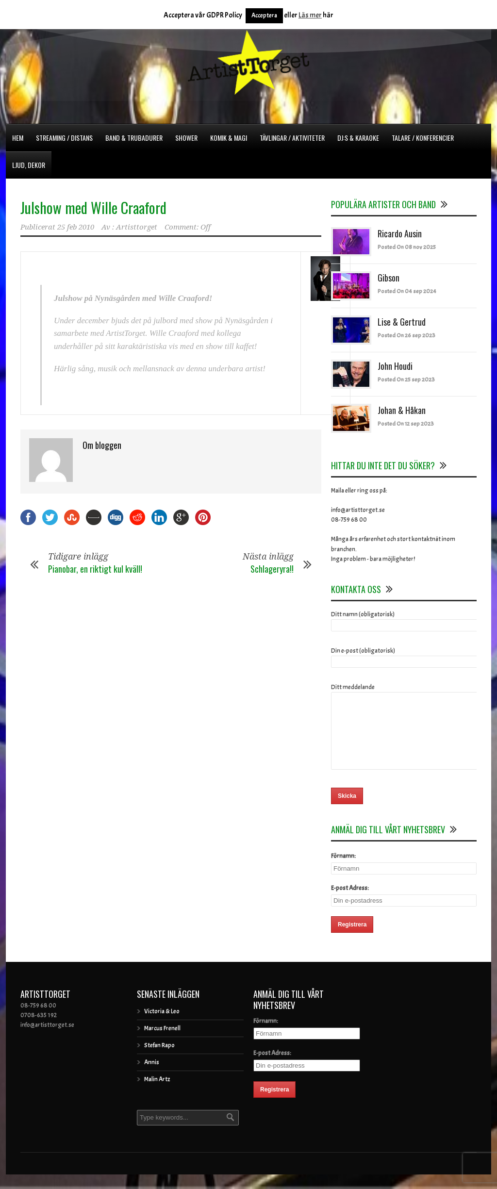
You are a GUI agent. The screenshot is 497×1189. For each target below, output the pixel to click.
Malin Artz (157, 1094)
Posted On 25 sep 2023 (406, 379)
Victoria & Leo (162, 1026)
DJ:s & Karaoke (358, 137)
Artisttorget (136, 227)
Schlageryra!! (272, 568)
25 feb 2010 (75, 227)
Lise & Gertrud (402, 321)
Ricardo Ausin (400, 233)
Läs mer (310, 15)
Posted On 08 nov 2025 (407, 247)
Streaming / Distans (64, 137)
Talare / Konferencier (423, 137)
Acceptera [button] (264, 15)
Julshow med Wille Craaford (93, 207)
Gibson (388, 277)
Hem (17, 137)
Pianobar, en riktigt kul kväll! (95, 568)
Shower (186, 137)
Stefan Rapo (159, 1060)
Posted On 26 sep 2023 (406, 335)
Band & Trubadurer (134, 137)
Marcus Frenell (162, 1043)
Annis (151, 1077)
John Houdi (395, 366)
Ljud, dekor (28, 165)
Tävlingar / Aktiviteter (292, 137)
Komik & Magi (228, 137)
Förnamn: (343, 871)
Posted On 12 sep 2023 (406, 424)
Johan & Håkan (402, 410)
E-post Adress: (350, 903)
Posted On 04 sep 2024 (407, 291)
